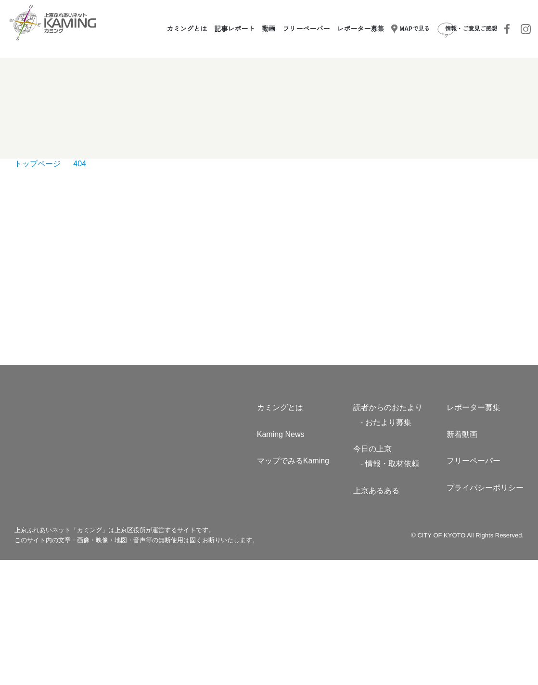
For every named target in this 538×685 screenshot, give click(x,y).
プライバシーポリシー (485, 612)
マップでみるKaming (293, 586)
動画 (269, 28)
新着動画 (462, 559)
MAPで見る (411, 29)
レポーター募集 (361, 28)
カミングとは (187, 28)
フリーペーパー (307, 28)
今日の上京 (372, 574)
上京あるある (376, 615)
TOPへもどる (269, 280)
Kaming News (280, 559)
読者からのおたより (388, 532)
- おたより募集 (386, 547)
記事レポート (235, 28)
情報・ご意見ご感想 (467, 29)
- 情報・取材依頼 (390, 588)
